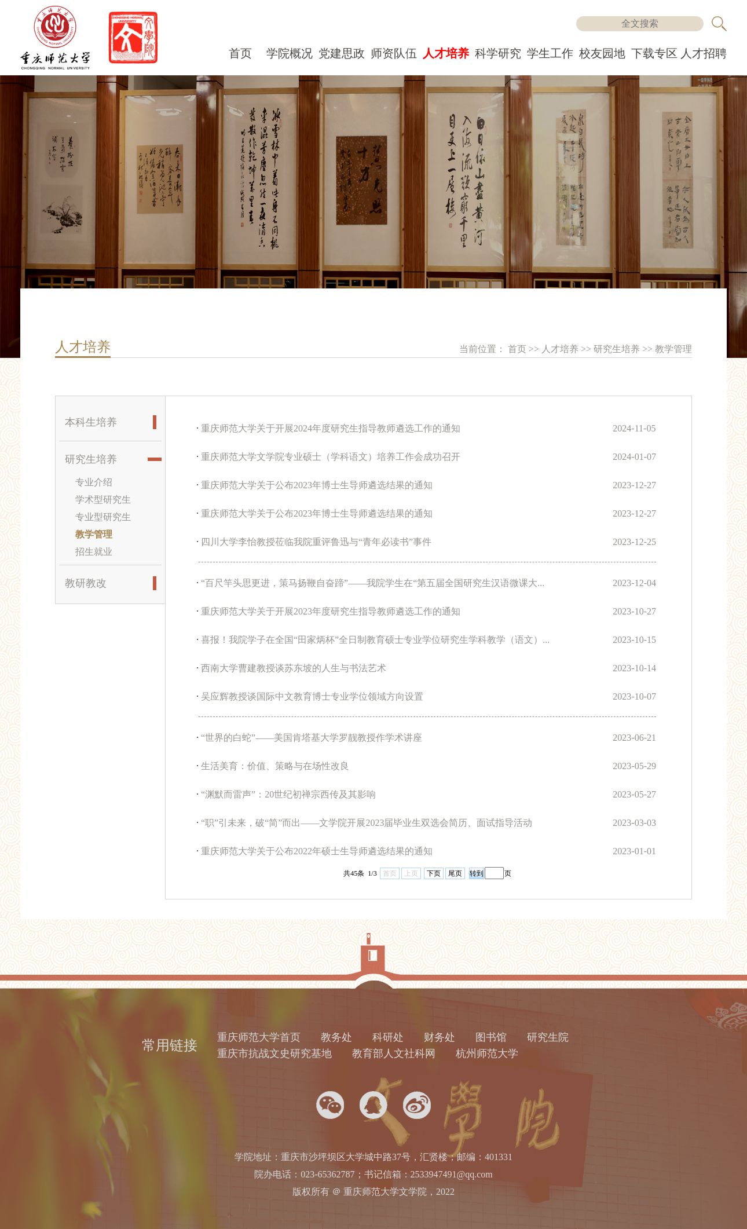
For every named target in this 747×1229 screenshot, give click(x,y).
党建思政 (341, 53)
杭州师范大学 (487, 1053)
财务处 (439, 1037)
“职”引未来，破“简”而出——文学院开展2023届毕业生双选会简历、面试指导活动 (366, 823)
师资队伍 (394, 53)
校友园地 (602, 53)
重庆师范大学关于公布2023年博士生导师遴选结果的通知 (317, 485)
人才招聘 (703, 53)
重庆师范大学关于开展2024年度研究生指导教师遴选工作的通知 (330, 428)
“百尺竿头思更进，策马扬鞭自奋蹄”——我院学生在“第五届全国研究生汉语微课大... (372, 583)
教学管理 (673, 349)
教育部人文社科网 (393, 1053)
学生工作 (550, 53)
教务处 (336, 1037)
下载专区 (654, 53)
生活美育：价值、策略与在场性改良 (275, 766)
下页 (434, 873)
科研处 (388, 1037)
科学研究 (498, 53)
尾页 (455, 873)
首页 (240, 53)
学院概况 (289, 53)
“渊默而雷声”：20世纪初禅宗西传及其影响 (288, 794)
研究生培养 (618, 349)
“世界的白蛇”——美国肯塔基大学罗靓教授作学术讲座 (311, 737)
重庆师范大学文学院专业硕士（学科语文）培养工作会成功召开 (330, 457)
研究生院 (548, 1037)
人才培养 (446, 53)
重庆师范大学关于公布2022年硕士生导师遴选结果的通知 (317, 851)
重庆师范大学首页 (259, 1037)
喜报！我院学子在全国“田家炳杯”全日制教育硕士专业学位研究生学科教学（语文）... (375, 640)
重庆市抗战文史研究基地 (274, 1053)
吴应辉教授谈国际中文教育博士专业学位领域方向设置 (312, 696)
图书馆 (491, 1037)
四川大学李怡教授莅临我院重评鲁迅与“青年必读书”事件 (316, 542)
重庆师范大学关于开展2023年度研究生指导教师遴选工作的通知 (330, 611)
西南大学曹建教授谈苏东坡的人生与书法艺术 (293, 668)
